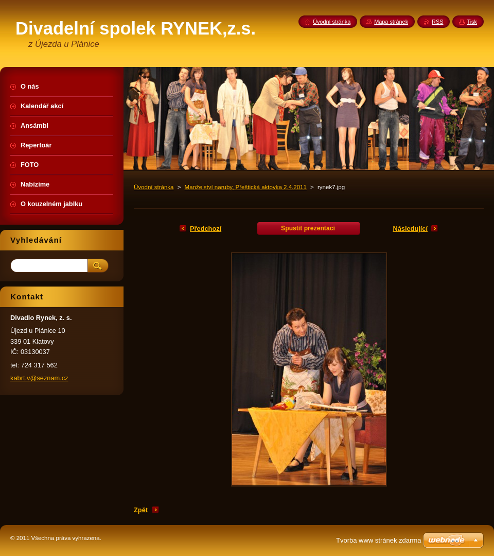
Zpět (141, 510)
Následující (410, 228)
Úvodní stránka (153, 187)
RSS (437, 22)
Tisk (472, 22)
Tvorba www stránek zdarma (378, 540)
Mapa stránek (391, 22)
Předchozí (205, 228)
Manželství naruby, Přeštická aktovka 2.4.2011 (246, 187)
